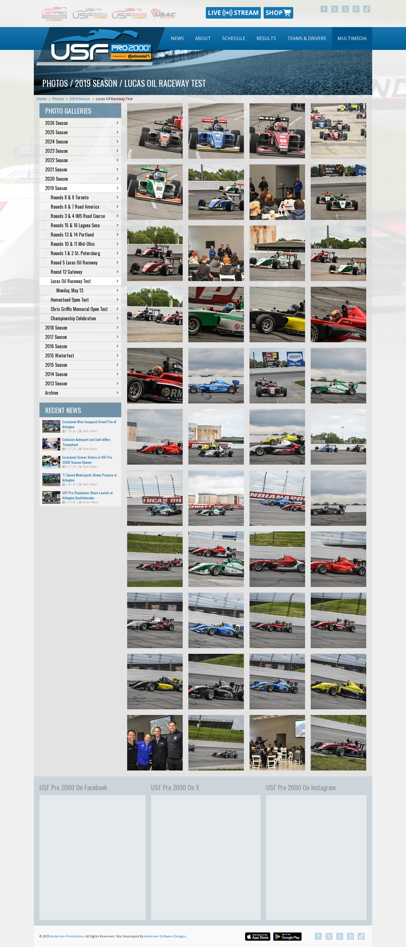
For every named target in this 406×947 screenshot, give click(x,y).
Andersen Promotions (67, 936)
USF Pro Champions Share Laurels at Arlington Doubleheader (87, 495)
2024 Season (81, 141)
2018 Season (81, 327)
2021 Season (81, 169)
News (177, 38)
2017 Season (81, 337)
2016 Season (81, 346)
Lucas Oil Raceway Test (114, 98)
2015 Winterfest (81, 355)
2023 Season (81, 150)
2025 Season (81, 132)
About (203, 38)
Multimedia (352, 38)
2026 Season (81, 123)
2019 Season (80, 98)
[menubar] (268, 38)
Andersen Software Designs (165, 936)
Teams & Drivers (306, 38)
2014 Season (81, 374)
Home (42, 98)
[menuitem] (177, 38)
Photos (58, 98)
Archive (81, 392)
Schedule (233, 38)
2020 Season (81, 178)
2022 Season (81, 160)
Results (266, 38)
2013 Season (81, 383)
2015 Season (81, 364)
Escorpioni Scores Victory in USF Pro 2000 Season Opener (87, 460)
